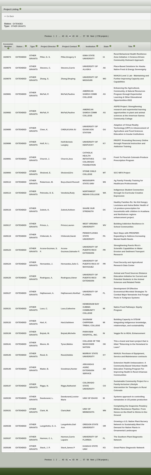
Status (19, 46)
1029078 (7, 79)
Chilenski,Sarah (68, 236)
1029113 (7, 193)
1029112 (7, 182)
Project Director (48, 46)
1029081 (7, 94)
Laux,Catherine (68, 308)
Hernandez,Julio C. (70, 264)
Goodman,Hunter (69, 369)
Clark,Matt (65, 410)
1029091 (7, 159)
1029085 (7, 129)
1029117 (7, 225)
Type (32, 46)
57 (84, 36)
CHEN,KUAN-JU (68, 129)
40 (63, 36)
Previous (48, 36)
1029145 (7, 355)
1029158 (7, 426)
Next (92, 36)
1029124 (7, 264)
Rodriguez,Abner (69, 278)
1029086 (7, 143)
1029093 (7, 173)
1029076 (7, 68)
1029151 (7, 410)
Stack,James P (68, 447)
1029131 (7, 308)
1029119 (7, 236)
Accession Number (8, 45)
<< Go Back (9, 16)
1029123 (7, 250)
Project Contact (69, 46)
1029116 (7, 210)
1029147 (7, 386)
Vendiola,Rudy (68, 193)
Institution (91, 46)
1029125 (7, 278)
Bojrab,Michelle (68, 333)
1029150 (7, 398)
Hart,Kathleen (67, 322)
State (106, 46)
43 (73, 36)
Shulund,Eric (67, 173)
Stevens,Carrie (68, 68)
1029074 (7, 57)
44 (77, 36)
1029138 (7, 333)
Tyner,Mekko (67, 344)
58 (88, 36)
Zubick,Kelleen (68, 210)
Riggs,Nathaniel (68, 386)
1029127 (7, 293)
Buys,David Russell (70, 182)
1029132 (7, 322)
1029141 (7, 344)
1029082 (7, 112)
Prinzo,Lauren (67, 225)
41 (67, 36)
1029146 (7, 369)
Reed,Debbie (67, 355)
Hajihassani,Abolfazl (70, 293)
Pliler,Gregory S (68, 57)
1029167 (7, 438)
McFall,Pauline (68, 94)
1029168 (7, 447)
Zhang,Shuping (68, 79)
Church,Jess (67, 159)
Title (130, 46)
